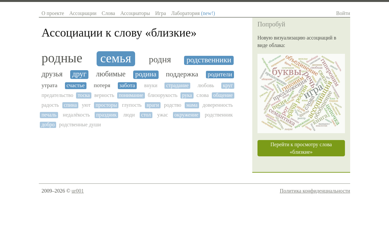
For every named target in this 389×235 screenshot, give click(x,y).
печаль (48, 115)
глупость (132, 105)
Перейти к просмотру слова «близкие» (301, 148)
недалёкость (76, 115)
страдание (177, 85)
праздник (106, 115)
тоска (84, 95)
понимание (131, 95)
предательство (57, 95)
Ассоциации (82, 13)
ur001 (77, 191)
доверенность (218, 105)
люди (129, 115)
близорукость (163, 95)
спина (70, 105)
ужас (162, 115)
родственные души (80, 124)
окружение (186, 115)
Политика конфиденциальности (315, 191)
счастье (76, 85)
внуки (150, 85)
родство (172, 105)
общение (223, 95)
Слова (108, 13)
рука (187, 95)
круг (228, 85)
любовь (205, 85)
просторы (106, 105)
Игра (160, 13)
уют (86, 105)
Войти (343, 13)
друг (79, 74)
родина (145, 74)
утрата (49, 85)
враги (153, 105)
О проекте (52, 13)
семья (115, 58)
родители (220, 74)
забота (127, 85)
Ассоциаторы (135, 13)
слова (202, 95)
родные (61, 58)
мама (191, 105)
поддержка (182, 74)
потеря (102, 85)
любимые (111, 74)
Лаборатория (193, 13)
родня (160, 59)
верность (104, 95)
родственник (219, 115)
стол (146, 115)
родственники (208, 60)
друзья (52, 74)
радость (50, 105)
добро (47, 124)
